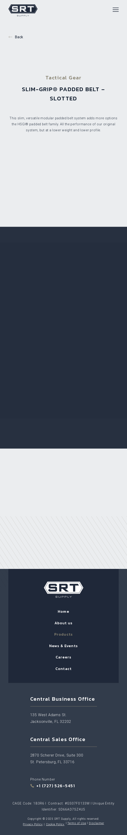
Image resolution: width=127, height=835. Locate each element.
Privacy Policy (32, 824)
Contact (63, 668)
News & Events (63, 646)
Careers (64, 657)
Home (63, 611)
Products (63, 634)
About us (63, 623)
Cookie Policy (55, 824)
